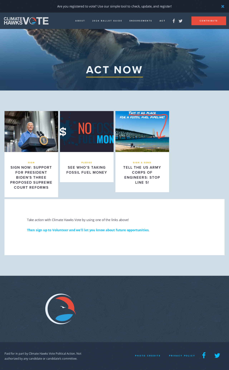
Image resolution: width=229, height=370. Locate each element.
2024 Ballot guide (107, 21)
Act (162, 21)
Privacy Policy (182, 355)
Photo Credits (148, 355)
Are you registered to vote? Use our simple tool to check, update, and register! (114, 6)
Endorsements (141, 21)
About (80, 21)
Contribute (209, 21)
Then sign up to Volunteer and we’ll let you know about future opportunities (88, 230)
